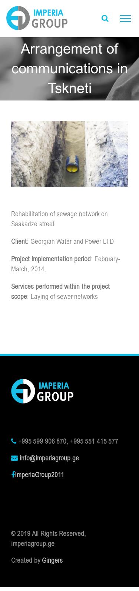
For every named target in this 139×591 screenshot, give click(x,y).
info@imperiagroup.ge (49, 458)
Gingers (52, 560)
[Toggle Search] (105, 18)
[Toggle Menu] (125, 18)
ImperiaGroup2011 (39, 474)
